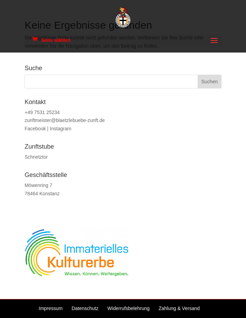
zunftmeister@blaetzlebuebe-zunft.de (65, 120)
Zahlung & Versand (179, 308)
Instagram (60, 128)
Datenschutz (85, 308)
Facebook (35, 128)
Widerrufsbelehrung (128, 308)
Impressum (51, 308)
